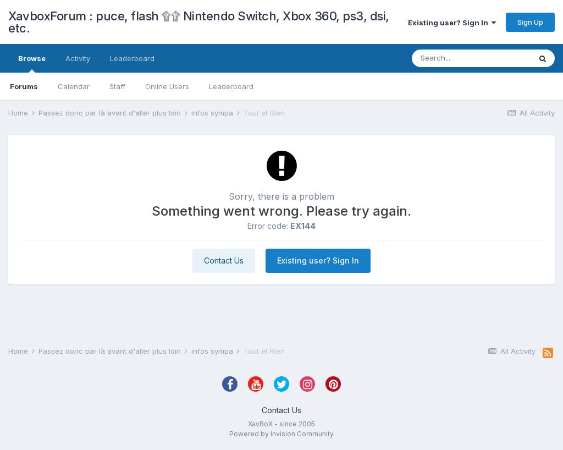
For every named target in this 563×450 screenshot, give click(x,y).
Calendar (74, 86)
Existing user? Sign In (452, 22)
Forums (24, 86)
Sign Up (530, 22)
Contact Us (224, 260)
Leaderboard (231, 86)
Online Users (167, 86)
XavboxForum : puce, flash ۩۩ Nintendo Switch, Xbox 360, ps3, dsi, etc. (198, 22)
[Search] (471, 58)
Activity (77, 58)
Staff (117, 86)
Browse (32, 63)
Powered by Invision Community (281, 434)
